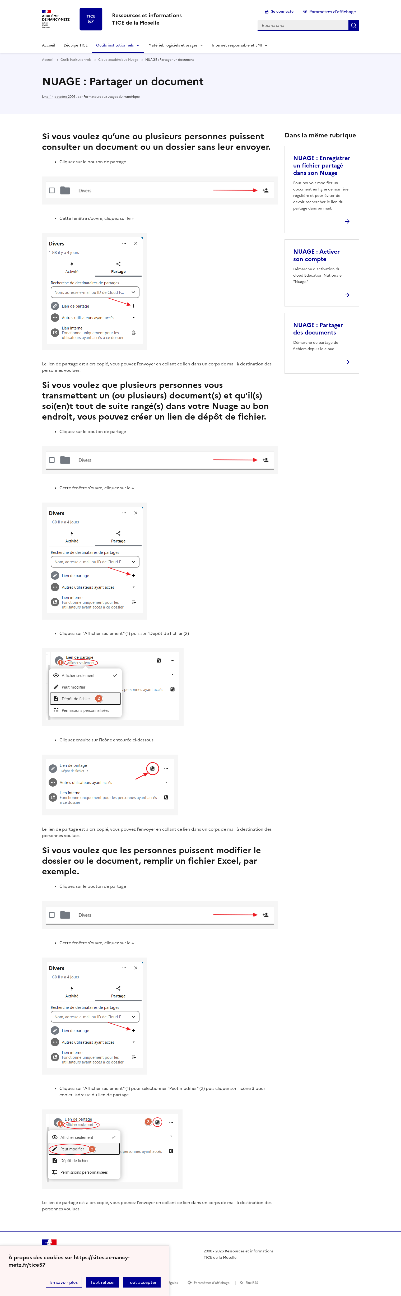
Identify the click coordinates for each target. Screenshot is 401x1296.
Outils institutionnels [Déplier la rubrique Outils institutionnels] (115, 45)
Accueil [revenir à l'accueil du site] (48, 45)
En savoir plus (64, 1282)
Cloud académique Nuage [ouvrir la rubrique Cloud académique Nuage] (118, 59)
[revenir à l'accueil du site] (147, 19)
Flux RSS (252, 1282)
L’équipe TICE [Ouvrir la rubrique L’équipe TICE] (76, 45)
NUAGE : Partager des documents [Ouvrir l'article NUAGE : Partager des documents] (318, 329)
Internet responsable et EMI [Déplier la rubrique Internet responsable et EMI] (237, 45)
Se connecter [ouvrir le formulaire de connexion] (283, 11)
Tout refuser (102, 1282)
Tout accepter (142, 1282)
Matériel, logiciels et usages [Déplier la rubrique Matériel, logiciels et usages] (172, 45)
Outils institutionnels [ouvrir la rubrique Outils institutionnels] (75, 59)
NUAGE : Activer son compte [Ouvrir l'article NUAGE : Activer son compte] (316, 255)
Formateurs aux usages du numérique (111, 96)
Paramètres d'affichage (212, 1282)
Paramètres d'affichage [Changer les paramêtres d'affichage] (332, 11)
